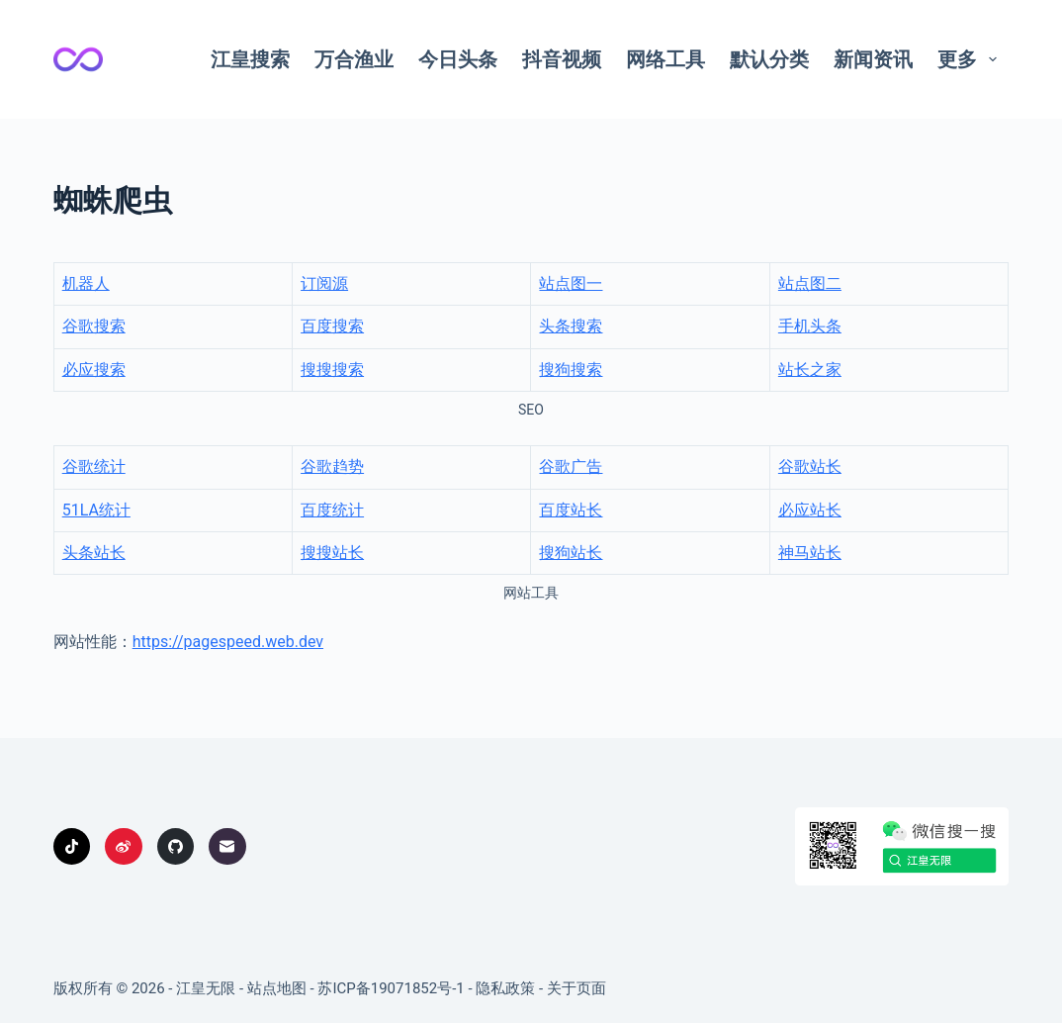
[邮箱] (227, 847)
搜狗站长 (570, 552)
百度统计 (332, 510)
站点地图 (277, 988)
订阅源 (324, 283)
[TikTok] (72, 847)
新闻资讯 (873, 59)
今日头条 (457, 59)
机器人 (86, 283)
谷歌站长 (809, 466)
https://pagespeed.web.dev (228, 641)
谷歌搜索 (94, 326)
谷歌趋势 (332, 466)
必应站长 (809, 510)
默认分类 (769, 59)
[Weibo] (123, 847)
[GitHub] (176, 847)
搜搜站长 (332, 552)
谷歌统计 (94, 466)
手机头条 (809, 326)
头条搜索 (570, 326)
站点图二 (809, 283)
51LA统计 (96, 510)
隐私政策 (505, 988)
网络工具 (665, 59)
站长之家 (809, 369)
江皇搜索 (250, 59)
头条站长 (94, 552)
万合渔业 (354, 59)
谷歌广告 (570, 466)
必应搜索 (94, 369)
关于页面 (576, 988)
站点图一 (570, 283)
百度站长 (570, 510)
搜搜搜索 (332, 369)
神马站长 (809, 552)
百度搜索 (332, 326)
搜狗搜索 (570, 369)
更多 (971, 59)
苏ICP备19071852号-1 (390, 988)
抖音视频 (561, 59)
